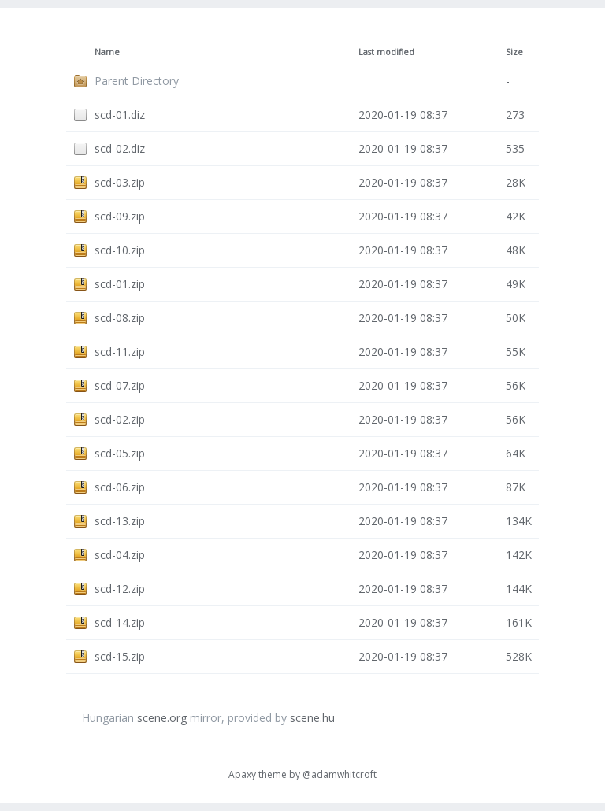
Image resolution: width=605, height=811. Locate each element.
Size (514, 51)
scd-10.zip (120, 250)
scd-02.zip (120, 419)
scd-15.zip (120, 656)
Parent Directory (137, 80)
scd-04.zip (120, 554)
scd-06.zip (120, 487)
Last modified (386, 51)
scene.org (162, 717)
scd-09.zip (120, 216)
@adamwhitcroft (339, 774)
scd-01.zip (120, 283)
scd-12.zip (120, 588)
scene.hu (312, 717)
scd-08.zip (120, 317)
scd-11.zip (120, 351)
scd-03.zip (120, 182)
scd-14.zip (120, 622)
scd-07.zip (120, 385)
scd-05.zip (120, 453)
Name (107, 51)
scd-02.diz (120, 148)
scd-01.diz (120, 114)
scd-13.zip (120, 520)
